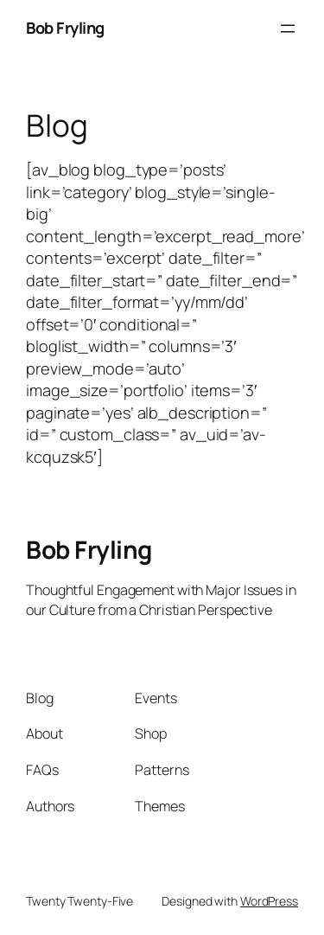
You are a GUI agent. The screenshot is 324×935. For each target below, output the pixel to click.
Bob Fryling (65, 27)
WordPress (269, 901)
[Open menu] (287, 28)
